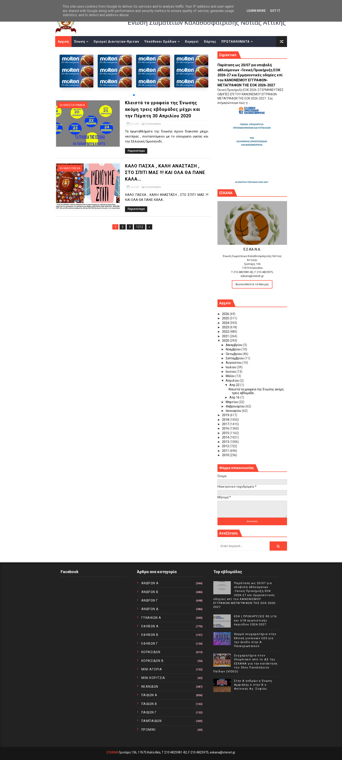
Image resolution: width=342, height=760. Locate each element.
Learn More (256, 10)
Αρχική (63, 41)
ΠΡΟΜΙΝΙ (148, 729)
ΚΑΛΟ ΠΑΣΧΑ (71, 168)
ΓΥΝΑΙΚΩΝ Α (151, 617)
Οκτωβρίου (234, 354)
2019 (226, 415)
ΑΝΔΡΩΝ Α (150, 583)
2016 (226, 428)
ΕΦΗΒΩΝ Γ (149, 643)
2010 (226, 455)
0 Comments (153, 123)
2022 (226, 331)
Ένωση (79, 41)
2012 (226, 446)
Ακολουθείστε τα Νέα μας (252, 284)
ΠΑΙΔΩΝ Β (149, 704)
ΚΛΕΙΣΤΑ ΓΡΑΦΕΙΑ (74, 105)
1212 (139, 227)
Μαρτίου (232, 402)
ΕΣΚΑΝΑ (112, 752)
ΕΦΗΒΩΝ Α (150, 626)
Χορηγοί (192, 41)
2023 (226, 327)
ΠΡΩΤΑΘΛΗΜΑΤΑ (235, 41)
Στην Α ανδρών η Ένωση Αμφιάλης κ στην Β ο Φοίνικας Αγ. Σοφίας (253, 684)
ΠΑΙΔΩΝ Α (149, 695)
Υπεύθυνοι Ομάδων (160, 41)
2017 (226, 424)
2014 (226, 437)
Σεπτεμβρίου (235, 358)
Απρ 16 (234, 397)
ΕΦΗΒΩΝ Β (150, 635)
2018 (226, 419)
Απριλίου (233, 380)
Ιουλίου (231, 367)
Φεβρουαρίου (235, 406)
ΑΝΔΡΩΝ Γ (149, 600)
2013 (226, 441)
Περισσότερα (136, 150)
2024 (226, 323)
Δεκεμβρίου (234, 345)
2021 (226, 336)
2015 (226, 433)
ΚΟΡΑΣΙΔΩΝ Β (152, 661)
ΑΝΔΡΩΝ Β (150, 592)
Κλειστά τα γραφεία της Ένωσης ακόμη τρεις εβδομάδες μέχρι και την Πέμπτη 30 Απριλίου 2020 (162, 109)
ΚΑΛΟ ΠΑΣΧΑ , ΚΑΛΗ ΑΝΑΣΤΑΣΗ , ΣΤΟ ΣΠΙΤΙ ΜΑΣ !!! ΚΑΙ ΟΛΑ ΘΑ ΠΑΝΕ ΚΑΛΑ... (165, 172)
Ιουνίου (231, 371)
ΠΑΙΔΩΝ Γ (149, 712)
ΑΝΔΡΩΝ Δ (150, 609)
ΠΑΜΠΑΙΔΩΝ (151, 721)
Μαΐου (230, 376)
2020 (226, 340)
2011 (226, 450)
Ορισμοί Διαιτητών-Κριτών (116, 41)
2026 (226, 314)
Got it (275, 10)
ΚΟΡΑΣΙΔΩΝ (151, 652)
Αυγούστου (234, 362)
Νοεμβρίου (233, 349)
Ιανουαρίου (234, 410)
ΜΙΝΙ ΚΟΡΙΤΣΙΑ (153, 678)
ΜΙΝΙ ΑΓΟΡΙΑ (151, 669)
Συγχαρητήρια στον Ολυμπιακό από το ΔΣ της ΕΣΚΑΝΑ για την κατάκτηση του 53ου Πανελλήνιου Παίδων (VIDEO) (245, 663)
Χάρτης (210, 41)
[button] (134, 95)
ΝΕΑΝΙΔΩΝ (149, 686)
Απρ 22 (234, 385)
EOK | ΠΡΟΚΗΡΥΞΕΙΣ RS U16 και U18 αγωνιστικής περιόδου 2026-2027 (255, 620)
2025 (226, 318)
